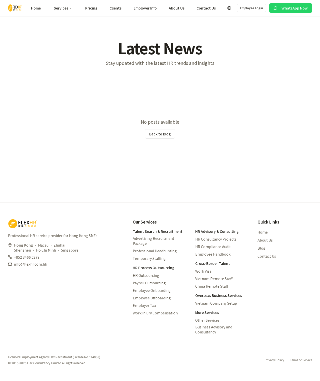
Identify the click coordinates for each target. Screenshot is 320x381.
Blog (262, 248)
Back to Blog (160, 133)
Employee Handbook (212, 254)
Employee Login (251, 8)
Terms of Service (301, 360)
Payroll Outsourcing (149, 282)
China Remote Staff (211, 286)
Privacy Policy (274, 360)
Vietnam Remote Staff (213, 278)
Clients (116, 8)
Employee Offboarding (152, 297)
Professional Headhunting (155, 250)
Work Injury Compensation (155, 312)
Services (63, 8)
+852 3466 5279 (27, 257)
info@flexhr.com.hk (30, 264)
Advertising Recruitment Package (153, 241)
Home (36, 8)
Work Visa (203, 271)
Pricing (91, 8)
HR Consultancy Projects (215, 239)
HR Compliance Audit (213, 246)
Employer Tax (144, 305)
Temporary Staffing (149, 258)
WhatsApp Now (291, 8)
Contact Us (206, 8)
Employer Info (145, 8)
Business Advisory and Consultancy (213, 329)
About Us (176, 8)
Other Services (207, 320)
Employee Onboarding (152, 290)
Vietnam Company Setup (216, 303)
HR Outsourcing (146, 275)
